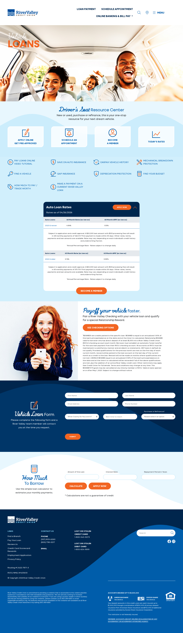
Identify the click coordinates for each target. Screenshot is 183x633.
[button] (91, 209)
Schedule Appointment (117, 9)
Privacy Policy (14, 559)
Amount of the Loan (76, 472)
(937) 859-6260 (48, 539)
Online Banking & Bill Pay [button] (113, 16)
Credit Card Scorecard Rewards (19, 549)
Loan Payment (86, 9)
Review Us (13, 544)
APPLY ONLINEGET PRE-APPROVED (25, 137)
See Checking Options (100, 327)
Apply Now (122, 207)
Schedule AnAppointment (69, 137)
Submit (72, 436)
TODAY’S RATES (156, 136)
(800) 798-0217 (48, 542)
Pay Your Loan (14, 540)
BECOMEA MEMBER (112, 137)
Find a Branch (14, 536)
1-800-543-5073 (82, 537)
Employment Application (19, 555)
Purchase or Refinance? (154, 411)
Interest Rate (112, 472)
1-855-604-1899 (81, 549)
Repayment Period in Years (155, 472)
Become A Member (91, 290)
